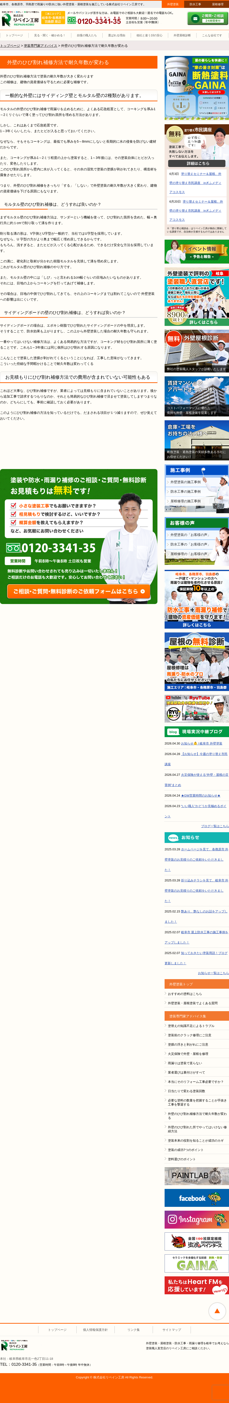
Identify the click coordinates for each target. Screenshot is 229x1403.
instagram (197, 1220)
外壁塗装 (173, 4)
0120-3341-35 (54, 548)
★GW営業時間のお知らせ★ (200, 795)
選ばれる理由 (116, 35)
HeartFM (197, 1285)
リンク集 (133, 1330)
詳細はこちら (196, 163)
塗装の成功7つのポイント (186, 1150)
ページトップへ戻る (217, 1311)
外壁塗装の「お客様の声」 (191, 535)
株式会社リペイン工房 (21, 1345)
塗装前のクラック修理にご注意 (189, 1035)
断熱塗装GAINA (197, 88)
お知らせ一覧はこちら (213, 973)
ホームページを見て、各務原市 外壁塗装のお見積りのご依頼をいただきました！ (196, 859)
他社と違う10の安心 (149, 35)
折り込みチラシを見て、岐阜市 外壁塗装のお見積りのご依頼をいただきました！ (196, 891)
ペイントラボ (197, 1176)
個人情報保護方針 (95, 1330)
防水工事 (195, 4)
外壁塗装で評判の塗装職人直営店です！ (197, 296)
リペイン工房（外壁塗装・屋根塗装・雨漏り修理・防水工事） (21, 19)
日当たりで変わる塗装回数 (186, 1091)
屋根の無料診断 (197, 661)
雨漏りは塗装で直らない (185, 1063)
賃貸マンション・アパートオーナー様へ (197, 396)
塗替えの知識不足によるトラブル (191, 1026)
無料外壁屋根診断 (197, 351)
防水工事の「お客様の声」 (191, 544)
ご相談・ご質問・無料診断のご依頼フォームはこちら (78, 591)
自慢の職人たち (87, 35)
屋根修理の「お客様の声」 (191, 554)
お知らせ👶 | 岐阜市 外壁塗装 (201, 743)
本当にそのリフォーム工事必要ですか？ (196, 1082)
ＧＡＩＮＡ (197, 1263)
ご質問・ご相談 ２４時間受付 (208, 18)
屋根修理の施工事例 (186, 501)
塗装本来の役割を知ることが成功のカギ (196, 1140)
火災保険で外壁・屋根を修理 (188, 1054)
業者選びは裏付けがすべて (186, 1072)
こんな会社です (212, 35)
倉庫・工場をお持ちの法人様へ (197, 440)
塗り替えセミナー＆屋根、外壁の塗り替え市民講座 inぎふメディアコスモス (195, 183)
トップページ (14, 35)
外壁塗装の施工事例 (186, 482)
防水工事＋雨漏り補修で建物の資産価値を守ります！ (197, 599)
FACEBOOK (197, 1198)
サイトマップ (171, 1330)
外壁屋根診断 (182, 35)
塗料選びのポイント (182, 1159)
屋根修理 (218, 4)
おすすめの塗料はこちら (185, 994)
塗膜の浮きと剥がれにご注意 (188, 1044)
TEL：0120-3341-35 (18, 1364)
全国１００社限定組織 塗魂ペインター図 (197, 1241)
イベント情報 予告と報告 (197, 252)
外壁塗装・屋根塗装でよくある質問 (193, 1003)
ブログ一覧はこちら (215, 826)
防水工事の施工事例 (186, 491)
